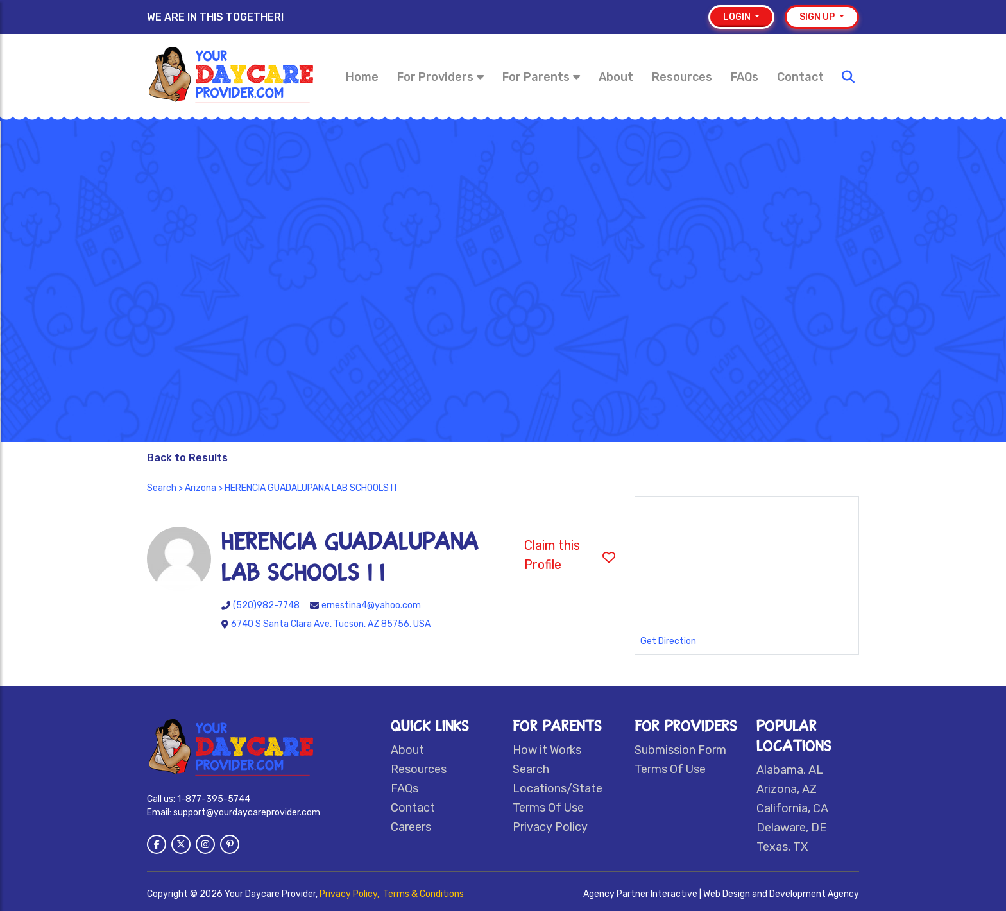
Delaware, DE (791, 828)
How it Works (547, 750)
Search (161, 487)
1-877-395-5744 (213, 799)
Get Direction (668, 641)
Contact (800, 77)
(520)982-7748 (266, 605)
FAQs (744, 77)
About (616, 77)
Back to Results (187, 458)
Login (738, 17)
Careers (411, 827)
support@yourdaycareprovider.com (246, 812)
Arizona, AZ (786, 789)
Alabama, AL (789, 770)
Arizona (200, 487)
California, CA (792, 808)
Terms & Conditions (423, 894)
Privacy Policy (550, 827)
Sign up (818, 17)
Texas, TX (782, 847)
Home (362, 77)
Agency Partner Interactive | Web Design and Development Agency (721, 894)
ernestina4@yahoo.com (371, 605)
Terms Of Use (548, 808)
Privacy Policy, (350, 894)
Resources (682, 77)
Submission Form (680, 750)
